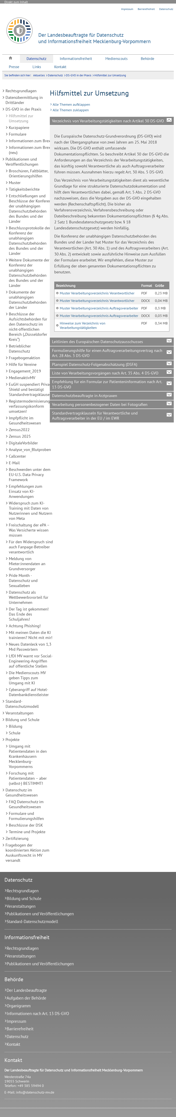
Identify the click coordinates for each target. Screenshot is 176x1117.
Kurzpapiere (19, 127)
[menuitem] (11, 58)
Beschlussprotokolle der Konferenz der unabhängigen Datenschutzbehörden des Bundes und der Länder (29, 240)
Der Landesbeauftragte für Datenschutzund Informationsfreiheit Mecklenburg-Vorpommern (94, 38)
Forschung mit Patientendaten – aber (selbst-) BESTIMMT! (28, 778)
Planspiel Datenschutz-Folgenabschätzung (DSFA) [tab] (94, 364)
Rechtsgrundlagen (21, 90)
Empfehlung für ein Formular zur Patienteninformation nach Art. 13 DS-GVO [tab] (107, 384)
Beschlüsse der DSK (26, 825)
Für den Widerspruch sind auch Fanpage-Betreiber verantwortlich (31, 547)
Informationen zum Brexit (31, 140)
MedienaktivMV (22, 377)
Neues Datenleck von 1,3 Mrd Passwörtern (30, 647)
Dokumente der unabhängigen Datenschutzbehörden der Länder (27, 300)
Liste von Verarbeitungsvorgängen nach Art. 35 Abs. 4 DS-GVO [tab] (105, 373)
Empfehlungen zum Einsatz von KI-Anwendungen (25, 491)
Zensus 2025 (20, 436)
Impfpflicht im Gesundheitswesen (25, 420)
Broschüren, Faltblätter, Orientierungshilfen (28, 173)
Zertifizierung (17, 838)
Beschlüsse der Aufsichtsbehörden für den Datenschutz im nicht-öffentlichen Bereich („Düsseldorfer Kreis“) (28, 326)
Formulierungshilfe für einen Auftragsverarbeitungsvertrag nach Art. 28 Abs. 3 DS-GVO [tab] (107, 353)
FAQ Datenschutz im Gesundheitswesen (26, 804)
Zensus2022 (19, 429)
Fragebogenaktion (24, 357)
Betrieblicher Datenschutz (20, 349)
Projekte (12, 739)
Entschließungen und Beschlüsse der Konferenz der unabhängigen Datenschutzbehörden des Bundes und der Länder (31, 208)
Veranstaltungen (19, 713)
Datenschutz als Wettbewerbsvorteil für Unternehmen (28, 597)
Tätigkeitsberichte (24, 189)
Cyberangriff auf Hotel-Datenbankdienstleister (29, 692)
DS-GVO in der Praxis (78, 75)
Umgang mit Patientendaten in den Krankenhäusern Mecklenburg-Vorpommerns (28, 756)
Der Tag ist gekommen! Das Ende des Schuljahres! (28, 614)
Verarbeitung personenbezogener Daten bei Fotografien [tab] (99, 404)
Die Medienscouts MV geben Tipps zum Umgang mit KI (27, 677)
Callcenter (17, 456)
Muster (15, 182)
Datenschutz (166, 9)
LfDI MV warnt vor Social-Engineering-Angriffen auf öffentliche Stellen (30, 661)
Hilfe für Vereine (23, 364)
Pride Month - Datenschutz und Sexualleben (23, 580)
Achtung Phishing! (25, 625)
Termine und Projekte (27, 831)
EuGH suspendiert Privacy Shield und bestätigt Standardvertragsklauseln (31, 389)
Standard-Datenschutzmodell (22, 704)
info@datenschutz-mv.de (35, 1092)
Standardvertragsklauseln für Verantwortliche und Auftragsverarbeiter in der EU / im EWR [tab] (95, 416)
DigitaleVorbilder (23, 442)
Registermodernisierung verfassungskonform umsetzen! (29, 406)
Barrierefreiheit (146, 9)
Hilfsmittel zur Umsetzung (110, 75)
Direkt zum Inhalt (16, 2)
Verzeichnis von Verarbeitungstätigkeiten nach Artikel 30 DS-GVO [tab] (108, 120)
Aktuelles (39, 75)
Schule (14, 732)
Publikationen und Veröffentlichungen (22, 162)
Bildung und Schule (22, 719)
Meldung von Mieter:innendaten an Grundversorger (27, 563)
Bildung (15, 726)
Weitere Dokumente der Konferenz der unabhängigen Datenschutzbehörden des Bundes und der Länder (29, 272)
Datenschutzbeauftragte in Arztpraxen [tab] (84, 395)
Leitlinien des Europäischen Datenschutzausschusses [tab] (97, 341)
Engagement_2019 (25, 371)
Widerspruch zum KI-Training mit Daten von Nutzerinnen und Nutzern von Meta (30, 511)
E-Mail (14, 462)
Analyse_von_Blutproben (30, 449)
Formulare (17, 134)
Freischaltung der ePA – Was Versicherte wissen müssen (29, 530)
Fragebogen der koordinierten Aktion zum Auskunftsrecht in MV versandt (27, 853)
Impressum (127, 9)
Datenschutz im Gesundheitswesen (22, 792)
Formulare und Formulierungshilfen (26, 816)
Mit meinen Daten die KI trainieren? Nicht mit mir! (30, 635)
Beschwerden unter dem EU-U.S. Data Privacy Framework (29, 474)
